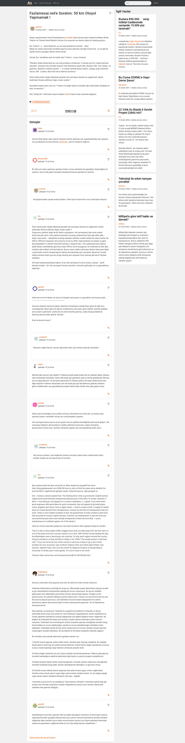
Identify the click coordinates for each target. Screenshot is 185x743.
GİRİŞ (155, 3)
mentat (41, 403)
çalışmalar (63, 142)
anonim (38, 27)
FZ (120, 33)
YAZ (35, 3)
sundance (43, 337)
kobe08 (41, 704)
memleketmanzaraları (41, 102)
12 (34, 111)
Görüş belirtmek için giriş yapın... (43, 738)
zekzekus (122, 85)
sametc (41, 287)
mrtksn (121, 224)
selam (40, 364)
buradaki (69, 37)
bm (39, 216)
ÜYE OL (56, 3)
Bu (120, 93)
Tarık (40, 128)
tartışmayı (131, 44)
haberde (122, 64)
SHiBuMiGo (42, 572)
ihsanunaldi (43, 159)
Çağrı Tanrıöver (135, 41)
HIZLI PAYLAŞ (45, 3)
